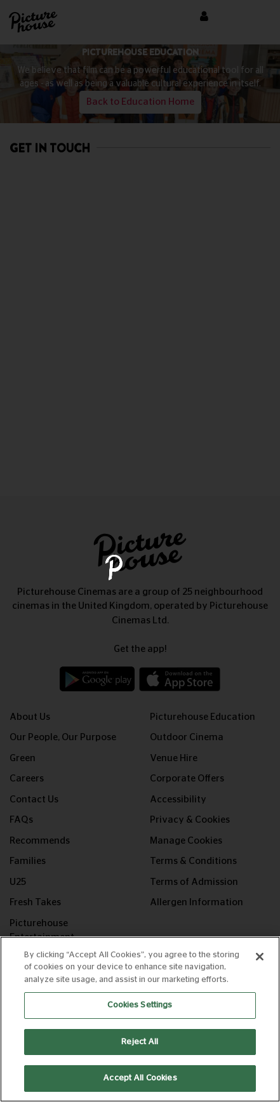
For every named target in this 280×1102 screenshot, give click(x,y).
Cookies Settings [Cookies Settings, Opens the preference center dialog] (139, 1005)
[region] (140, 1019)
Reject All (139, 1042)
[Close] (260, 957)
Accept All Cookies (140, 1078)
